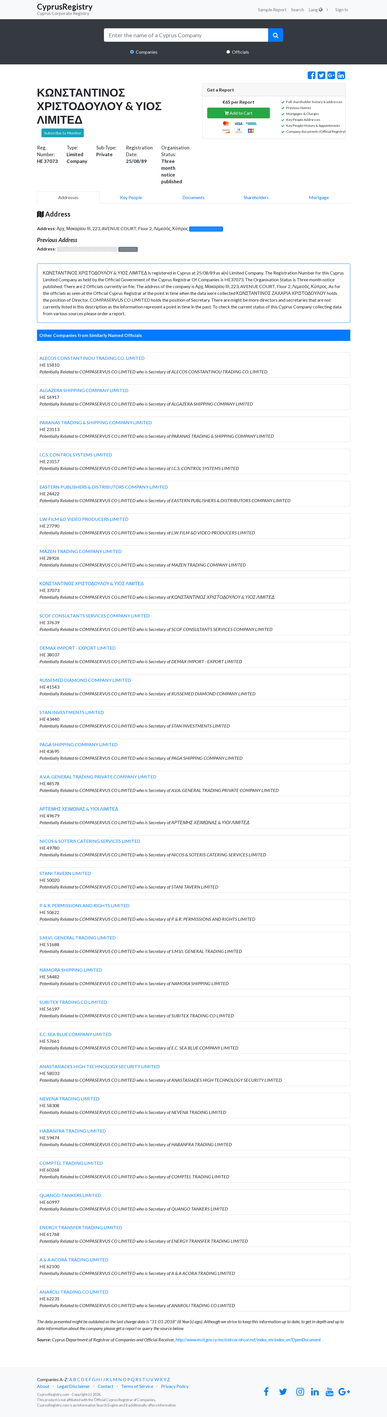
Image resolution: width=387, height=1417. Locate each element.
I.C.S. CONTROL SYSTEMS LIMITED (76, 454)
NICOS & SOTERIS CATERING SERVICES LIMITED (90, 841)
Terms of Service (137, 1386)
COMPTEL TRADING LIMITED (71, 1163)
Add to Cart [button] (238, 113)
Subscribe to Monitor (62, 132)
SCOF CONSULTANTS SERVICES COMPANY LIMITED (95, 615)
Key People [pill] (131, 197)
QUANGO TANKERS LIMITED (70, 1195)
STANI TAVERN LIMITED (65, 873)
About (43, 1386)
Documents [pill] (193, 197)
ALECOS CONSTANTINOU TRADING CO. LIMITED (92, 358)
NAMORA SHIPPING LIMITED (71, 969)
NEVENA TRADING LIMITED (69, 1098)
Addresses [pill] (68, 197)
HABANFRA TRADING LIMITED (73, 1130)
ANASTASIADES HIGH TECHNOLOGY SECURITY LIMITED (100, 1066)
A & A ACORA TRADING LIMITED (74, 1259)
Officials (240, 52)
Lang (316, 9)
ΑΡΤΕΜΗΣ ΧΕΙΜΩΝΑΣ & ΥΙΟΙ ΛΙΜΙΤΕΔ (79, 808)
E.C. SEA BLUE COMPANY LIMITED (75, 1034)
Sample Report (272, 9)
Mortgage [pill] (319, 197)
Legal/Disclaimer (73, 1386)
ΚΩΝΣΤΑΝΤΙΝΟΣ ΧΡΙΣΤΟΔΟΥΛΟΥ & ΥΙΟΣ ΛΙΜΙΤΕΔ (92, 583)
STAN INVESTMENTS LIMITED (72, 712)
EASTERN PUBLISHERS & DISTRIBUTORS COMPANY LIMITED (104, 486)
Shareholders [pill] (256, 197)
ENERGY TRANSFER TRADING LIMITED (81, 1227)
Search (297, 9)
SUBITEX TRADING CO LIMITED (73, 1002)
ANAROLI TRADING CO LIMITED (74, 1291)
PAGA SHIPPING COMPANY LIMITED (79, 744)
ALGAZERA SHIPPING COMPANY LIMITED (84, 390)
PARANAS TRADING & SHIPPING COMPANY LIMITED (96, 422)
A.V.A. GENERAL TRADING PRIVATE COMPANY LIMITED (98, 776)
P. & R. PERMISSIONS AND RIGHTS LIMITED (85, 905)
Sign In (341, 9)
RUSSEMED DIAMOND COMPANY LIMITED (85, 680)
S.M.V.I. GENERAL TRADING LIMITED (78, 937)
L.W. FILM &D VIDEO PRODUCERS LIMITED (84, 519)
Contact (105, 1386)
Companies (147, 52)
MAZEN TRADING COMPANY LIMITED (81, 551)
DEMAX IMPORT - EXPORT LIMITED (78, 647)
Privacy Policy (175, 1386)
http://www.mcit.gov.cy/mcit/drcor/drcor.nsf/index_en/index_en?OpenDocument (248, 1339)
